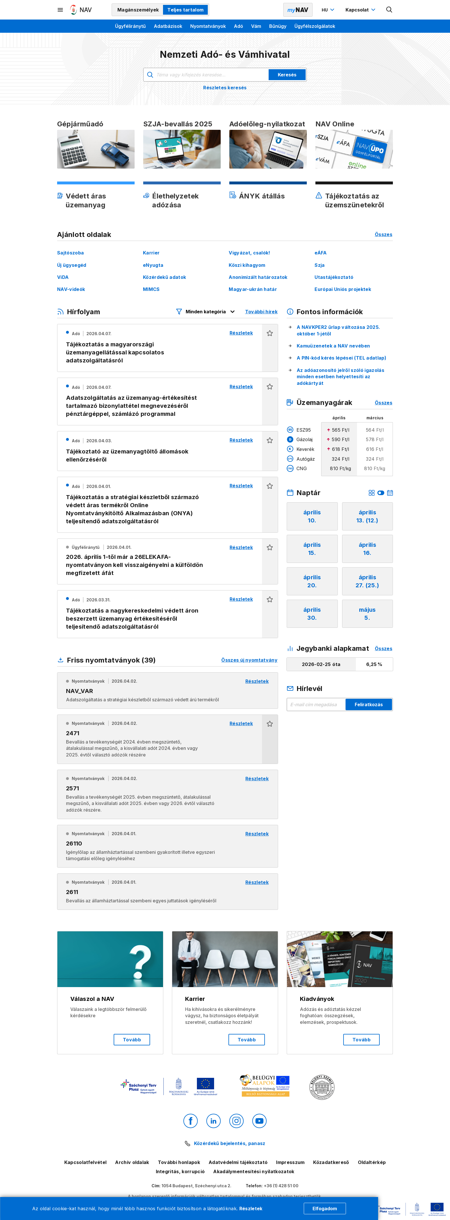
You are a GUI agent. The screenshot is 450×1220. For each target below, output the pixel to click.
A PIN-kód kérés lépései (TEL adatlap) (341, 358)
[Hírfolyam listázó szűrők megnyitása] (206, 311)
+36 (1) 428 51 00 (281, 1185)
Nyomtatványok (208, 26)
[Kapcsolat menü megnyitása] (361, 10)
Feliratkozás (369, 704)
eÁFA (321, 253)
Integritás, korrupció (180, 1171)
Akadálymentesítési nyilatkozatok (253, 1171)
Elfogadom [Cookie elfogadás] (325, 1208)
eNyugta (153, 265)
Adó (238, 26)
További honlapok (179, 1162)
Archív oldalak (132, 1162)
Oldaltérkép (372, 1162)
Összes (383, 234)
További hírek (261, 311)
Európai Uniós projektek (343, 289)
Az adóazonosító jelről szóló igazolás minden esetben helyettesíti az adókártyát (340, 376)
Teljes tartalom (185, 10)
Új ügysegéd (71, 265)
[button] (270, 348)
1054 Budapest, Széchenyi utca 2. (196, 1185)
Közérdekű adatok (164, 277)
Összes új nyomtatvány (249, 660)
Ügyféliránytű (130, 26)
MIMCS (151, 289)
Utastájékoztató (334, 277)
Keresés (287, 75)
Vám (256, 26)
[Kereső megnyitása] (389, 9)
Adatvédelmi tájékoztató (238, 1162)
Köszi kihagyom (247, 265)
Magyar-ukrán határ (253, 289)
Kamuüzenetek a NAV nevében (333, 346)
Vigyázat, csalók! (249, 253)
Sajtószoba (70, 253)
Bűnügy (277, 26)
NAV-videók (71, 289)
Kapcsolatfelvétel (85, 1162)
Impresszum (290, 1162)
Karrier (151, 253)
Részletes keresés (225, 87)
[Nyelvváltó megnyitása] (328, 10)
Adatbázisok (168, 26)
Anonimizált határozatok (258, 277)
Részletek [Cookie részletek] (251, 1208)
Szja (320, 265)
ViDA (63, 277)
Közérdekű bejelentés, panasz (229, 1143)
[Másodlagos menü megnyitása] (60, 9)
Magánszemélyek (138, 10)
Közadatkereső (331, 1162)
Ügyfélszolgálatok (314, 26)
